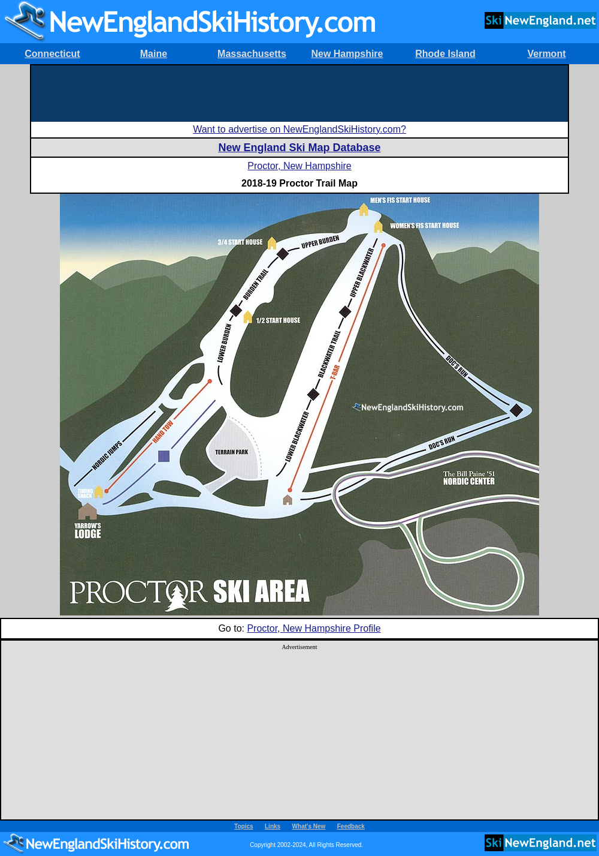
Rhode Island (445, 54)
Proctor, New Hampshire (299, 166)
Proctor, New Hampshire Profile (313, 628)
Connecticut (52, 54)
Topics (243, 826)
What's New (309, 826)
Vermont (546, 54)
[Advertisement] (299, 92)
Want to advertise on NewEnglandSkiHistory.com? (299, 129)
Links (272, 826)
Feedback (351, 826)
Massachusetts (251, 54)
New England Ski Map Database (299, 148)
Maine (153, 54)
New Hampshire (347, 54)
